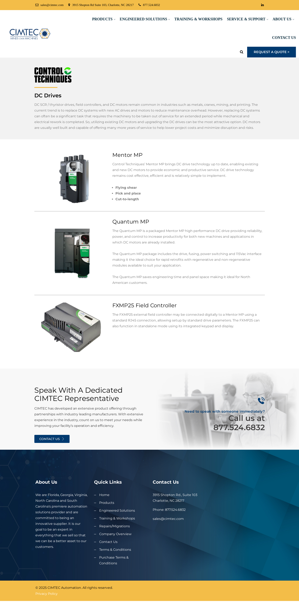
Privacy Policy (46, 594)
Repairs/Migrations (114, 526)
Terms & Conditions (115, 550)
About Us (282, 19)
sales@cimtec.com (49, 5)
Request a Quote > (271, 52)
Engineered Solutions (143, 19)
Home (104, 495)
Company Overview (115, 534)
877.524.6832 (149, 5)
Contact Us (284, 38)
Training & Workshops (198, 19)
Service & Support (246, 19)
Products (102, 19)
